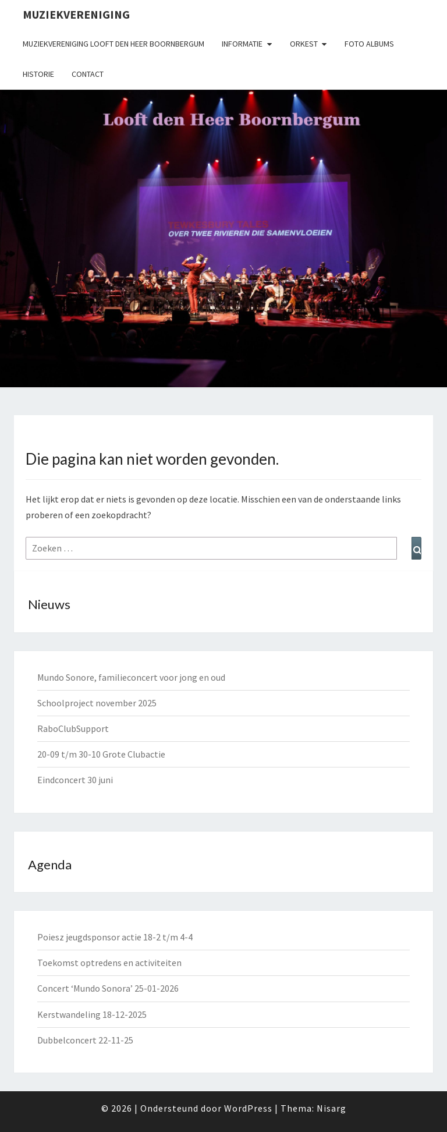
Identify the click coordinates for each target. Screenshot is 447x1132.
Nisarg (331, 1108)
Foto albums (369, 43)
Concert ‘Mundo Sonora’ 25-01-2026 (108, 988)
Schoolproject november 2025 (97, 703)
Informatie (242, 43)
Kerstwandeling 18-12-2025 (92, 1014)
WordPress (248, 1108)
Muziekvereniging (76, 14)
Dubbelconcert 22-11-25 (85, 1040)
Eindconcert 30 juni (75, 780)
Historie (38, 74)
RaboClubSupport (73, 728)
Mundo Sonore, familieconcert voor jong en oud (131, 677)
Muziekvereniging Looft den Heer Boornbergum (113, 43)
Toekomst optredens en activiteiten (109, 962)
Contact (88, 74)
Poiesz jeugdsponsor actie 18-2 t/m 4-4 (115, 937)
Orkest (304, 43)
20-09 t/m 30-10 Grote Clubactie (101, 754)
